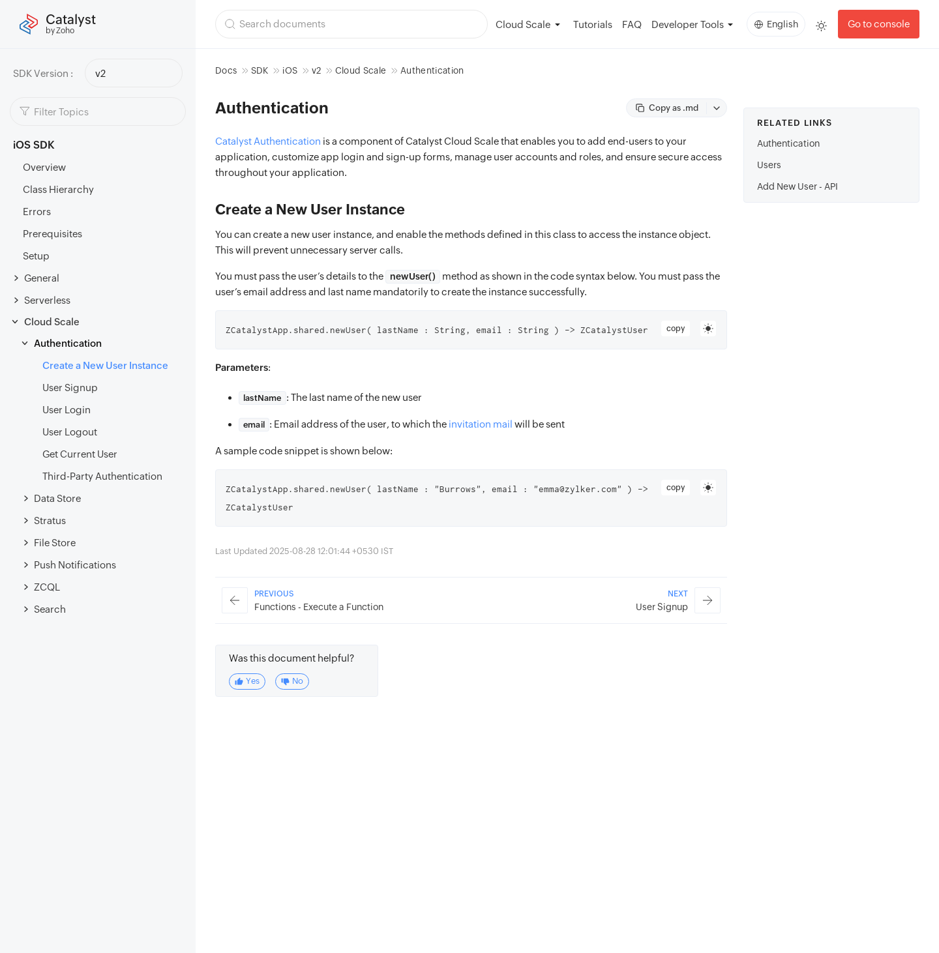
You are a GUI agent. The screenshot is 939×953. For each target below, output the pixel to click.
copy (675, 328)
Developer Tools (687, 24)
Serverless (47, 300)
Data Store (57, 498)
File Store (55, 542)
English (776, 24)
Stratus (50, 520)
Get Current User (79, 454)
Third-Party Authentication (102, 476)
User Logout (69, 431)
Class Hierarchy (58, 189)
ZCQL (47, 587)
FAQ (632, 24)
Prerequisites (52, 233)
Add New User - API (797, 186)
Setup (36, 255)
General (41, 278)
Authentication (68, 343)
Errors (37, 211)
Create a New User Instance (105, 365)
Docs (226, 70)
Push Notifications (75, 564)
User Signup (70, 387)
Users (769, 165)
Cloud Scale (52, 321)
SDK (260, 70)
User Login (66, 409)
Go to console (879, 23)
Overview (44, 167)
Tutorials (592, 24)
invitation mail (481, 424)
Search (50, 609)
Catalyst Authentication (268, 141)
